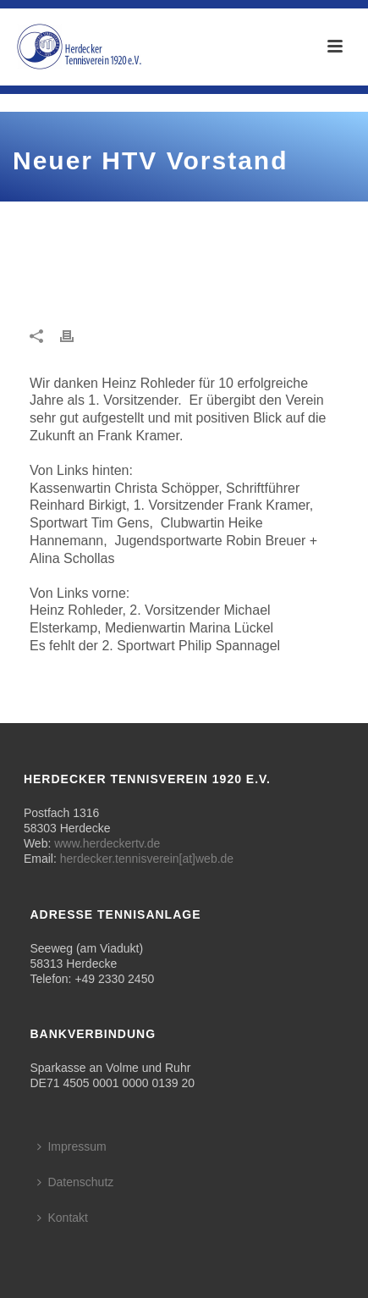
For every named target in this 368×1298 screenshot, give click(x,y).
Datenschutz (75, 1182)
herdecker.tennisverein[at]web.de (146, 858)
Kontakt (62, 1217)
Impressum (71, 1146)
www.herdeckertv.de (107, 843)
